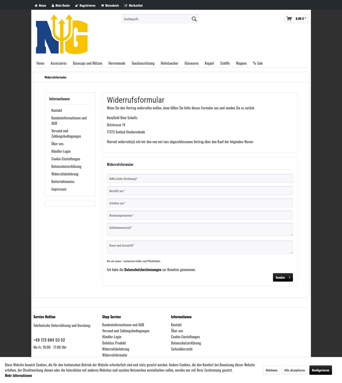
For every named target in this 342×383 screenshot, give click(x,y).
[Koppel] (209, 63)
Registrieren (85, 5)
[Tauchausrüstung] (143, 63)
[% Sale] (258, 63)
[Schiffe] (225, 63)
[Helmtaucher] (169, 63)
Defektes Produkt (114, 343)
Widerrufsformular (115, 355)
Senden (283, 277)
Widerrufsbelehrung (65, 174)
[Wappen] (241, 63)
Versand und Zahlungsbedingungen (66, 133)
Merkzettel (133, 5)
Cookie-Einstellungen (65, 158)
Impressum (59, 189)
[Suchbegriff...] (160, 18)
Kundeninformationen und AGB (69, 120)
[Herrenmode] (116, 63)
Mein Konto (61, 5)
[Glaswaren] (192, 63)
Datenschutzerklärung (66, 166)
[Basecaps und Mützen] (87, 63)
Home (40, 5)
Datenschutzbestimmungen (142, 269)
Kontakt (56, 110)
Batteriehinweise (63, 181)
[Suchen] (194, 18)
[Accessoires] (58, 63)
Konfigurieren (320, 370)
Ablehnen (271, 370)
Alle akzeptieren (294, 370)
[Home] (40, 63)
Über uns (57, 143)
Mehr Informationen (18, 375)
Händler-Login (61, 151)
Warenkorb (110, 5)
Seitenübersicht (182, 349)
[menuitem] (160, 18)
